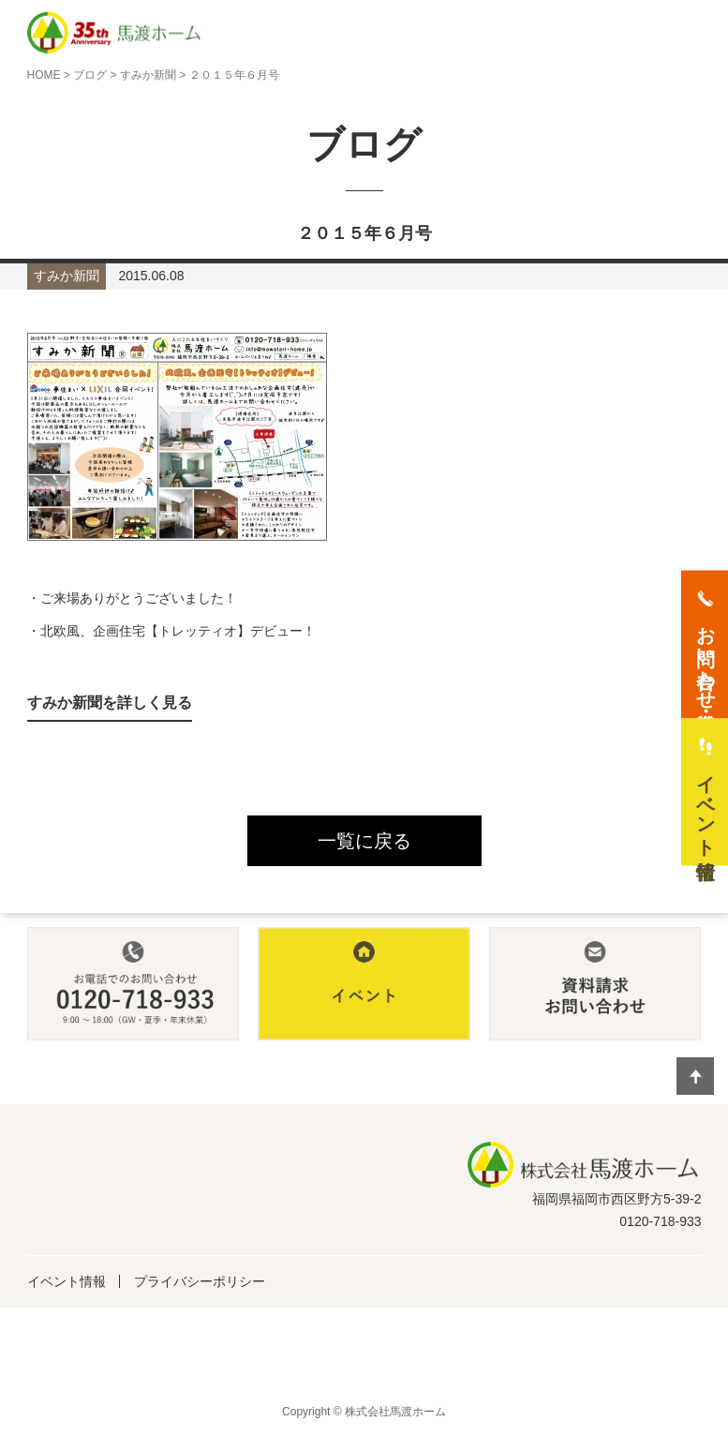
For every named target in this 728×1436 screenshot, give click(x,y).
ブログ (90, 75)
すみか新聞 (148, 75)
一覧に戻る (364, 840)
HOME (44, 75)
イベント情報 (66, 1281)
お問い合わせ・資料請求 (705, 657)
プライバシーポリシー (199, 1281)
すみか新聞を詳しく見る (109, 703)
